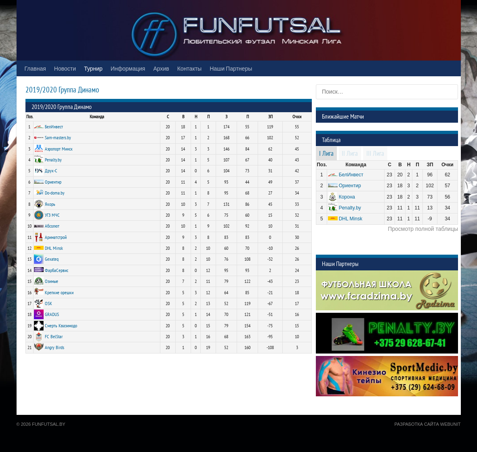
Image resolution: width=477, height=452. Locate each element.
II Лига (350, 154)
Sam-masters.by (58, 137)
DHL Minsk (54, 248)
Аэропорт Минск (59, 149)
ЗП (270, 116)
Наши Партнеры (231, 68)
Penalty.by (53, 160)
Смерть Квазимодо (61, 326)
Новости (65, 68)
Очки (296, 116)
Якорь (50, 204)
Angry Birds (54, 347)
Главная (35, 68)
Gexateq (52, 259)
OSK (48, 303)
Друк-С (51, 171)
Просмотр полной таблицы (423, 229)
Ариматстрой (56, 237)
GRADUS (52, 314)
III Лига (375, 154)
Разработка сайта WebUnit (428, 424)
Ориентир (53, 182)
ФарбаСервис (56, 270)
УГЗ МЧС (52, 215)
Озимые (51, 281)
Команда (97, 116)
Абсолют (52, 226)
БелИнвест (54, 127)
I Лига (326, 154)
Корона (347, 197)
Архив (161, 68)
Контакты (189, 68)
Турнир (93, 68)
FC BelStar (54, 336)
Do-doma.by (55, 193)
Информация (128, 68)
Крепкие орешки (59, 292)
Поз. (29, 116)
